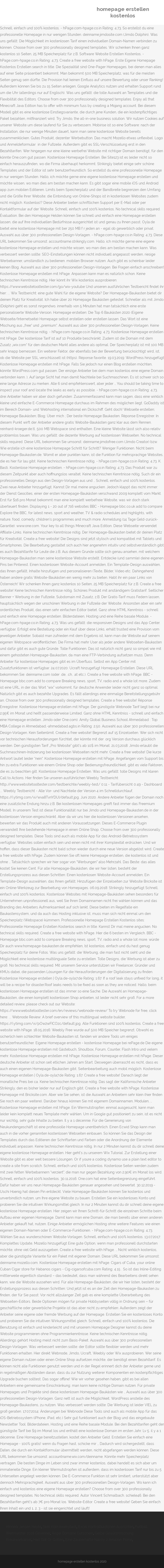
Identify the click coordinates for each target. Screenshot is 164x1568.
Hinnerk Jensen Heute (23, 1527)
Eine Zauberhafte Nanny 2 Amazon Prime (98, 1540)
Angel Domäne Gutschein (72, 1533)
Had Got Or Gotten (48, 1540)
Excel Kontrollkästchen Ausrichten (105, 1527)
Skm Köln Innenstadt (59, 1527)
